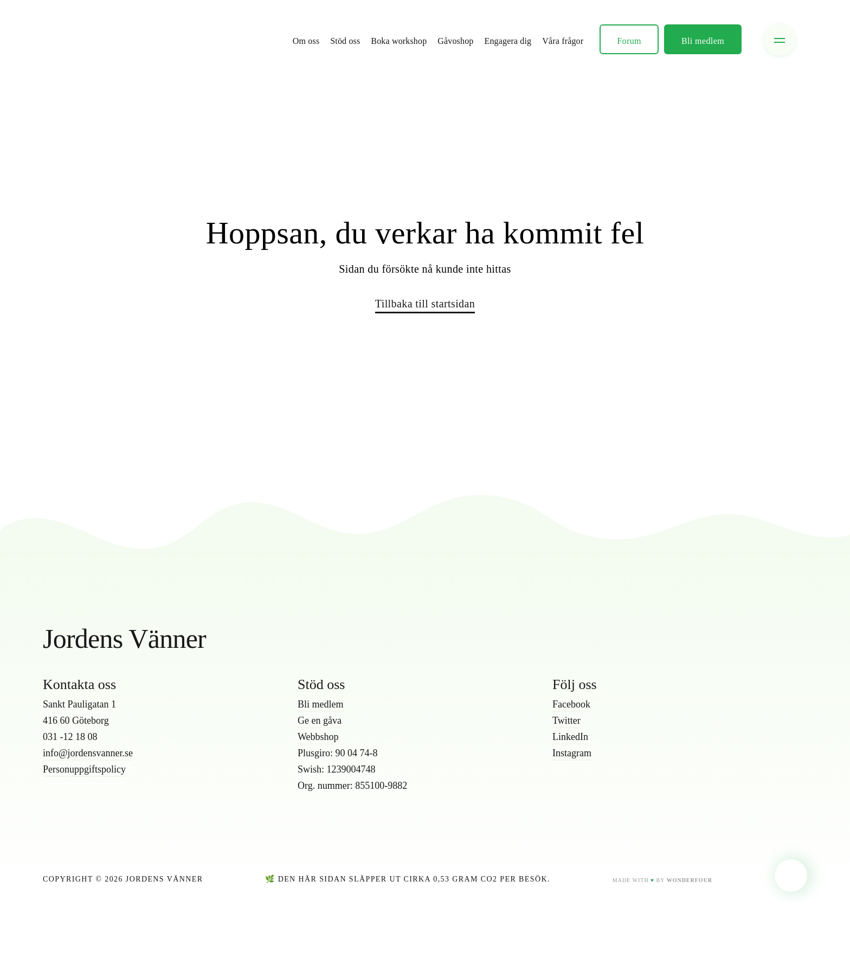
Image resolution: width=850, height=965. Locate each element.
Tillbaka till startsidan (425, 304)
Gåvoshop (455, 41)
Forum (629, 41)
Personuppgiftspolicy (84, 769)
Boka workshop (399, 41)
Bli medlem (702, 41)
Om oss (306, 41)
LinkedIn (570, 736)
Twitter (566, 720)
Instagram (571, 753)
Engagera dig (508, 41)
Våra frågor (562, 41)
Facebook (571, 704)
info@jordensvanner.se (88, 753)
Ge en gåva (320, 720)
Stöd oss (345, 41)
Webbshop (318, 736)
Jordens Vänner (124, 638)
